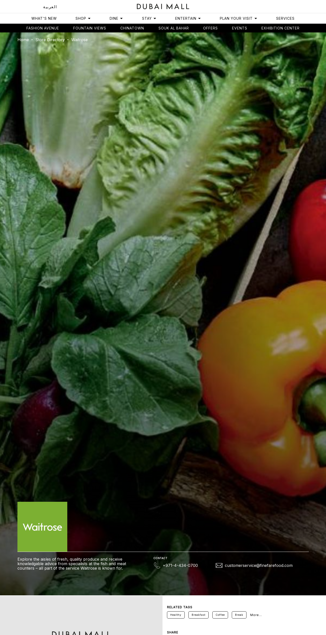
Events (239, 28)
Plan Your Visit (238, 18)
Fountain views (89, 28)
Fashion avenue (42, 28)
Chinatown (132, 28)
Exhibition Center (280, 28)
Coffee (220, 614)
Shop (83, 18)
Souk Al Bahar (174, 28)
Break (239, 614)
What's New (44, 18)
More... (256, 615)
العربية (50, 6)
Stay (149, 18)
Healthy (175, 614)
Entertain (188, 18)
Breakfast (198, 614)
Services (285, 18)
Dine (116, 18)
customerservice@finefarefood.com (259, 565)
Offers (210, 28)
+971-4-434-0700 (180, 565)
